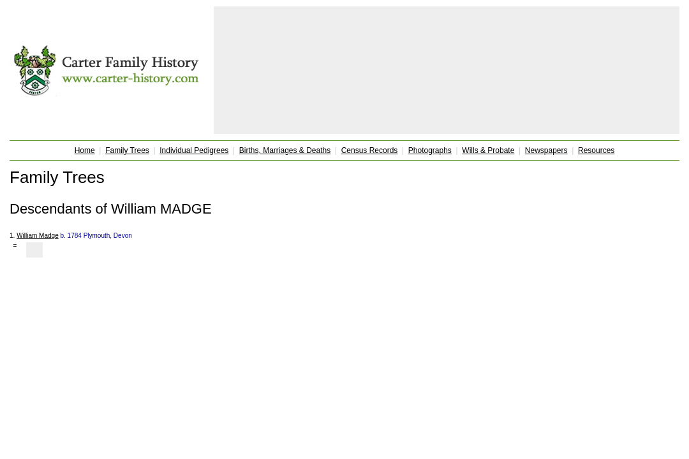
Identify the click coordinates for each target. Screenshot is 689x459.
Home (85, 150)
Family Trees (127, 150)
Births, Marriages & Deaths (284, 150)
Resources (596, 150)
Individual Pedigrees (193, 150)
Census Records (369, 150)
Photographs (430, 150)
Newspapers (546, 150)
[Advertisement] (446, 70)
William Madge (38, 235)
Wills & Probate (488, 150)
